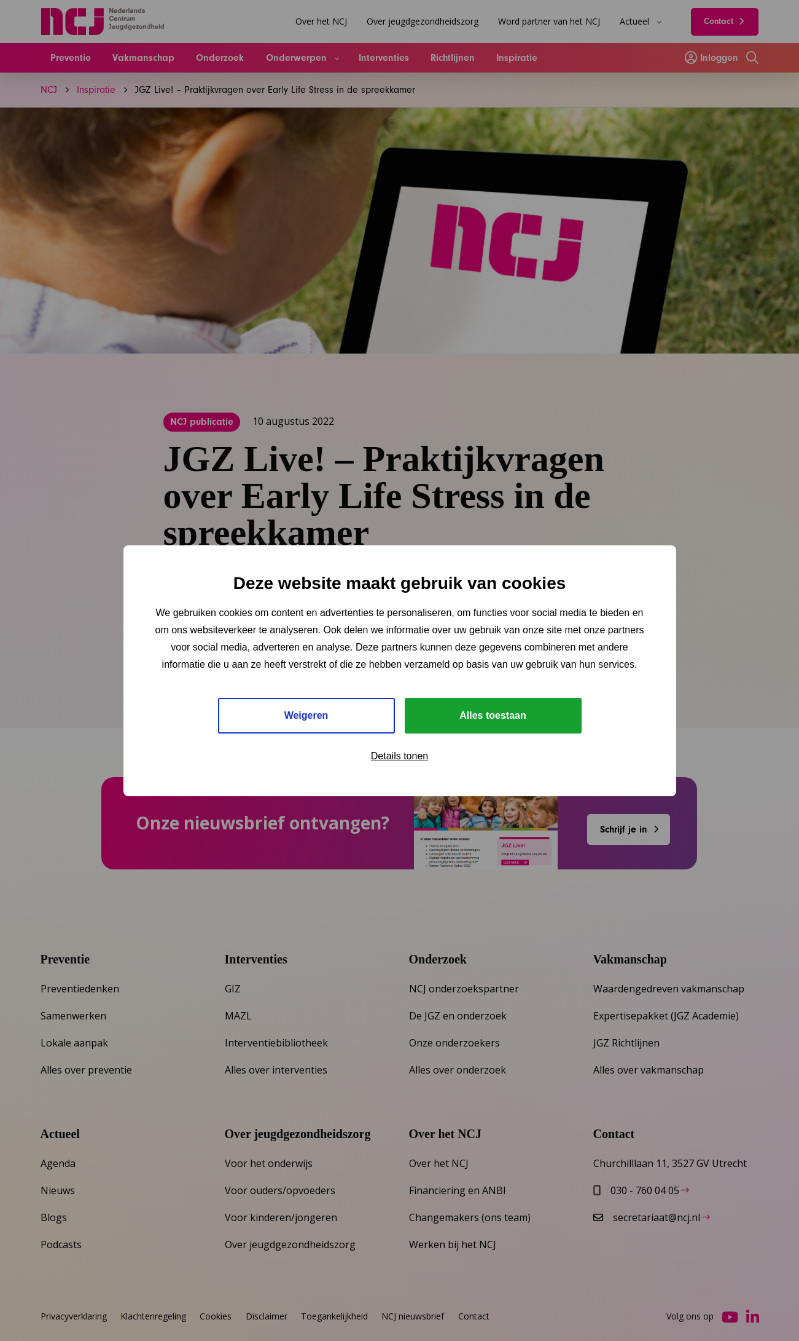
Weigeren (306, 715)
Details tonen (399, 756)
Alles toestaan (492, 715)
